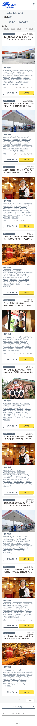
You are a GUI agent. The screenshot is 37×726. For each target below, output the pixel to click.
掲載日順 (6, 29)
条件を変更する (18, 707)
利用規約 (18, 723)
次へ (30, 700)
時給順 (31, 29)
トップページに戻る (18, 713)
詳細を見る (10, 93)
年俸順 (13, 29)
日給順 (25, 29)
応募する (26, 93)
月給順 (19, 29)
